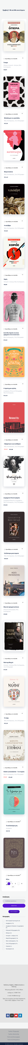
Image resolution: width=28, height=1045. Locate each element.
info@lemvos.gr (16, 995)
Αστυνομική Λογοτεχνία (12, 920)
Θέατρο (6, 65)
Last (13, 886)
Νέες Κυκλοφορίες (9, 121)
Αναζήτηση (14, 905)
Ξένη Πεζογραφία (19, 121)
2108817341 (17, 992)
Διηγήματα (6, 391)
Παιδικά (8, 946)
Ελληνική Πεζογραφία (16, 391)
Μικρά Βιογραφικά (10, 938)
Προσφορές (9, 949)
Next (9, 886)
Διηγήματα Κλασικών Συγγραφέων (13, 500)
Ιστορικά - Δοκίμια (13, 65)
